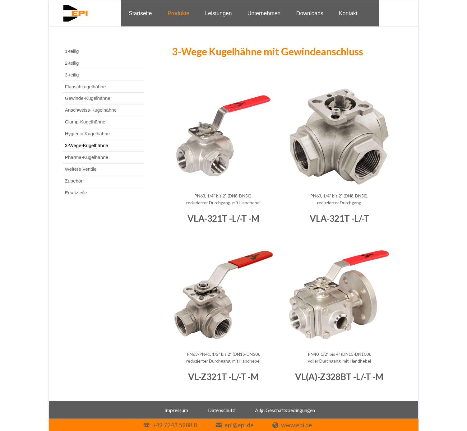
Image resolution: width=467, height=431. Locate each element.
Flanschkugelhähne (85, 86)
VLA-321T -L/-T (339, 218)
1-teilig (72, 51)
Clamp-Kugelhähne (85, 121)
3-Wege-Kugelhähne (86, 145)
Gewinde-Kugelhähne (87, 98)
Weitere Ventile (81, 169)
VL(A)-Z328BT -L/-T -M (339, 376)
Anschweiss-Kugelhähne (91, 110)
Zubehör (74, 180)
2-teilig (72, 63)
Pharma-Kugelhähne (86, 157)
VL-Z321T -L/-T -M (223, 376)
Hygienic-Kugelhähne (87, 133)
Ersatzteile (76, 192)
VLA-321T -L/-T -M (223, 218)
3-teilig (72, 74)
